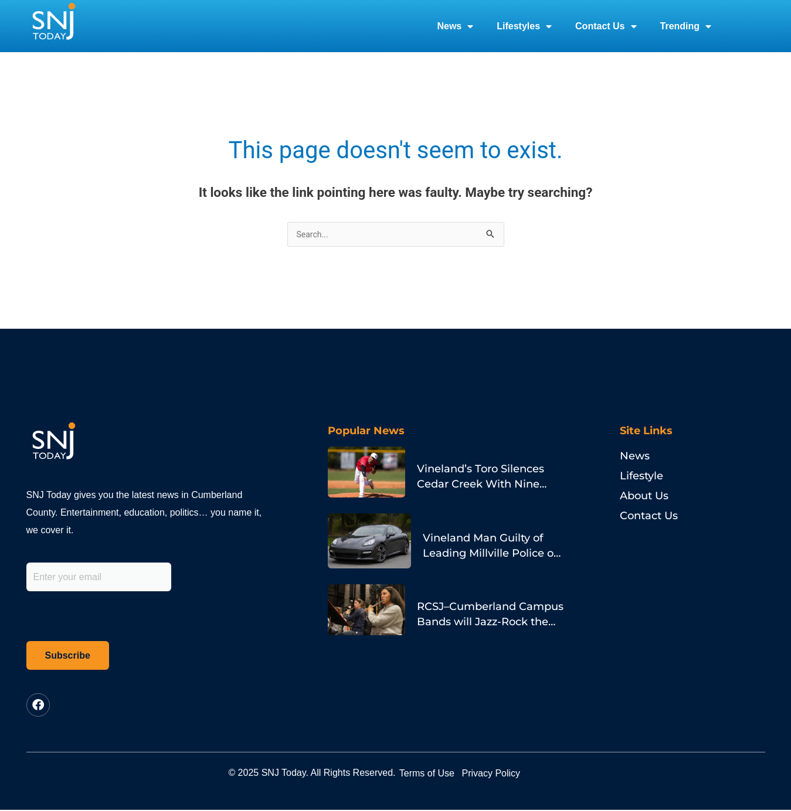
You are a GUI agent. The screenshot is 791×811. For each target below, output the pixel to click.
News (455, 26)
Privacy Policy (524, 774)
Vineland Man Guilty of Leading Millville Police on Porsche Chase (486, 539)
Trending (686, 26)
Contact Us (605, 26)
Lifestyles (524, 26)
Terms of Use (438, 774)
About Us (644, 496)
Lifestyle (641, 477)
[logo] (53, 26)
